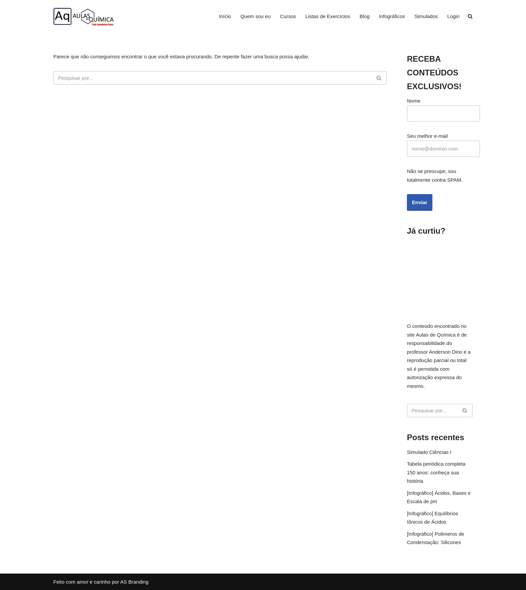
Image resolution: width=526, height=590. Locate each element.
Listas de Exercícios (327, 16)
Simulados (426, 16)
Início (225, 16)
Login (453, 16)
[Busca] (212, 78)
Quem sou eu (256, 16)
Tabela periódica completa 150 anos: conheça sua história (436, 472)
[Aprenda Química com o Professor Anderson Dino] (83, 16)
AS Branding (134, 582)
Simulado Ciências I (429, 452)
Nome (413, 101)
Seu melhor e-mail (427, 136)
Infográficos (392, 16)
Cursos (288, 16)
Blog (365, 16)
